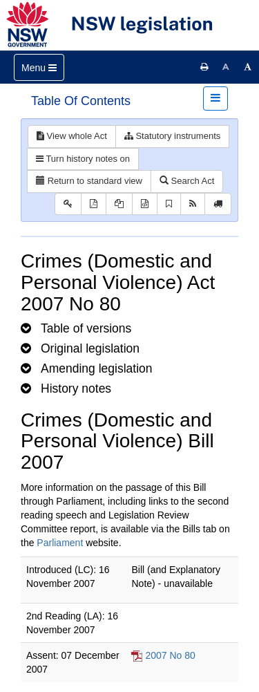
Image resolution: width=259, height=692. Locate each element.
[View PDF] (93, 204)
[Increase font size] (248, 67)
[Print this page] (204, 67)
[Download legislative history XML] (144, 204)
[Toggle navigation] (39, 67)
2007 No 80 (170, 655)
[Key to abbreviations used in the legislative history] (68, 204)
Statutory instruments (172, 136)
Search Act (187, 181)
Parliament (60, 542)
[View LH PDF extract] (119, 204)
